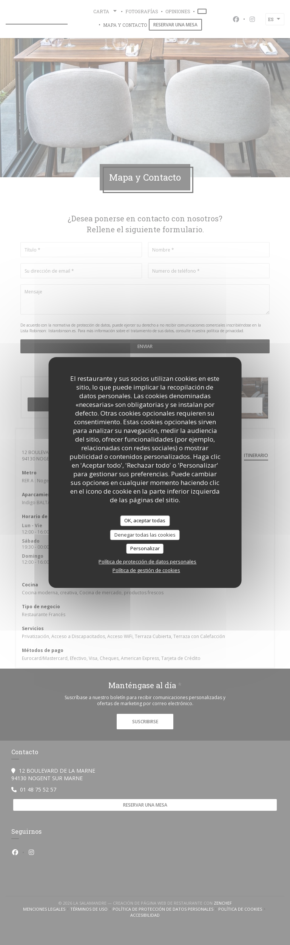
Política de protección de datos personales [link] (147, 561)
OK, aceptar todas (144, 520)
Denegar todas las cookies (145, 534)
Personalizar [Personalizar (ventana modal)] (145, 548)
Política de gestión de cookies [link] (146, 570)
